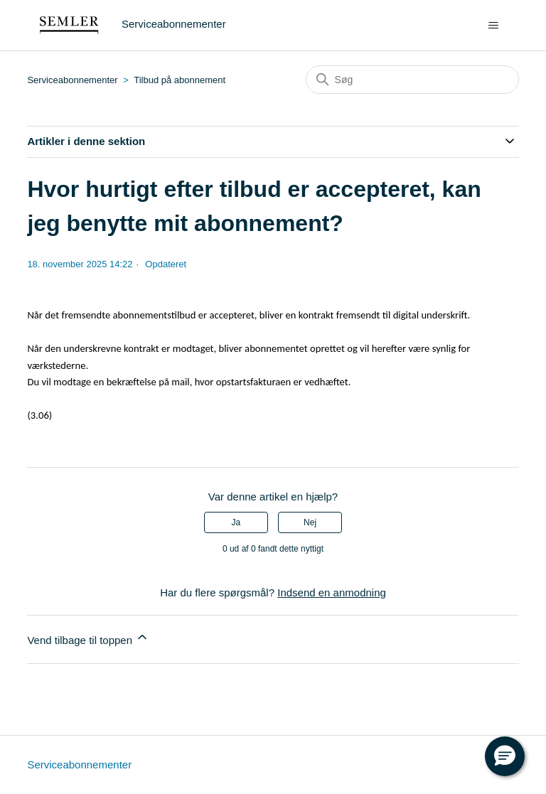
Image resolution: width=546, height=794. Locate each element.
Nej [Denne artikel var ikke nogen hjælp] (310, 522)
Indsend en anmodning (331, 592)
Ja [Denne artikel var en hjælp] (236, 522)
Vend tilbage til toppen (88, 638)
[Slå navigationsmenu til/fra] (494, 25)
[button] (505, 756)
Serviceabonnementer (72, 80)
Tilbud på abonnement (179, 80)
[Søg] (412, 79)
